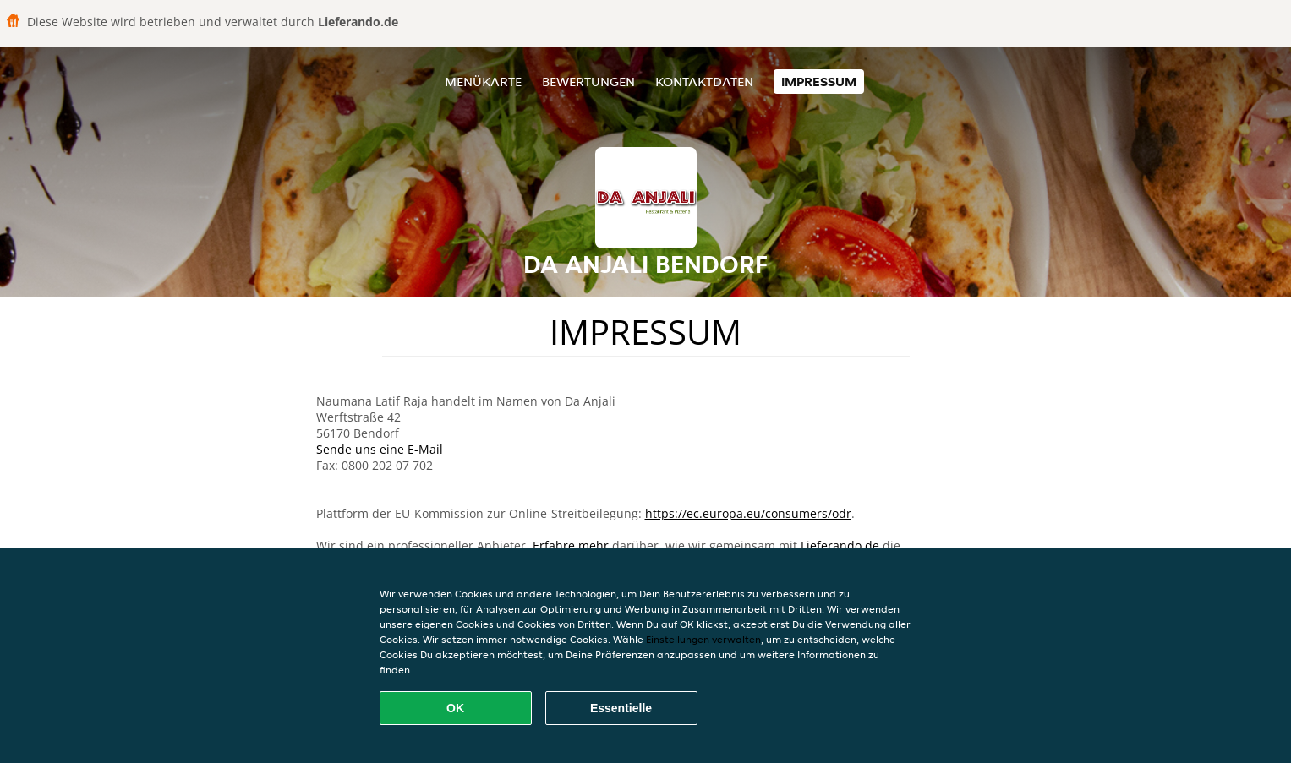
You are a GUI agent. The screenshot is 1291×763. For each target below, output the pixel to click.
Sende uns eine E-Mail (379, 449)
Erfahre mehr (571, 545)
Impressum (818, 81)
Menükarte (483, 81)
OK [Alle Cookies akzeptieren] (455, 708)
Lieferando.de (840, 545)
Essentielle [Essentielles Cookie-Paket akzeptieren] (621, 708)
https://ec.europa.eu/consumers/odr (748, 513)
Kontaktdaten (704, 81)
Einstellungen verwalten (703, 639)
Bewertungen (588, 81)
